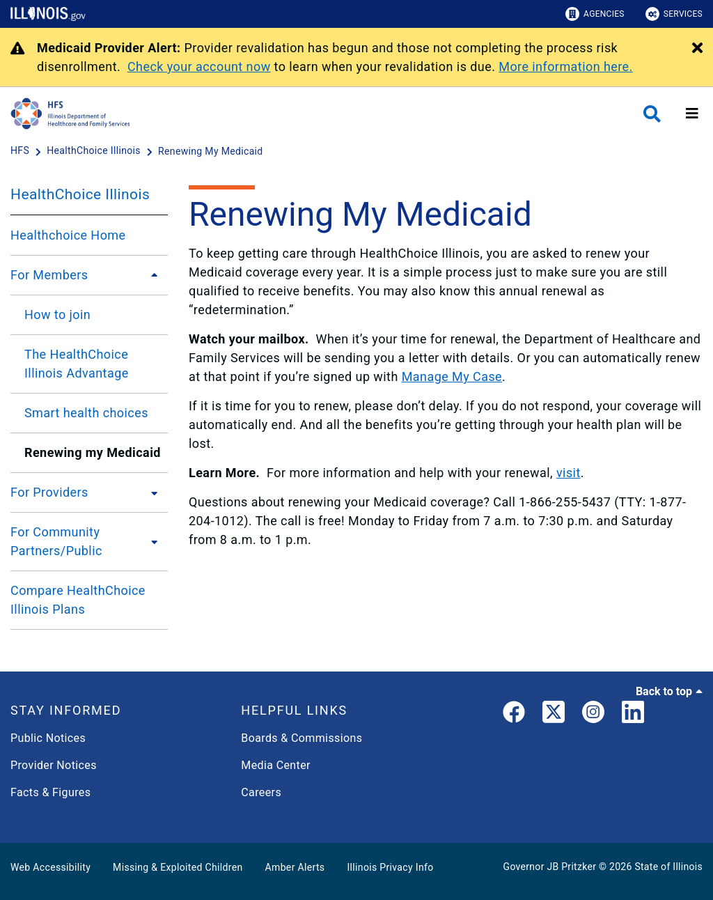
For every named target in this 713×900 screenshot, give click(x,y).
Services (674, 14)
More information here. (566, 66)
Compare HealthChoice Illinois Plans (78, 599)
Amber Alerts (295, 867)
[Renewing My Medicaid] (210, 151)
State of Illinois (668, 866)
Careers (261, 792)
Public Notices (48, 738)
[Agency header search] (652, 114)
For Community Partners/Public (56, 541)
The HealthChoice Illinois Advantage (76, 363)
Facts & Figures (50, 792)
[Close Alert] (697, 48)
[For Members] (150, 275)
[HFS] (21, 151)
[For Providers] (150, 492)
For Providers (49, 492)
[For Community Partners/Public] (155, 541)
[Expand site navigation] (692, 113)
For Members (49, 274)
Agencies (595, 14)
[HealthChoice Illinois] (95, 151)
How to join (57, 314)
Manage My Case (452, 376)
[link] (514, 715)
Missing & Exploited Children (177, 867)
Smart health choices (86, 412)
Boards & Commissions (301, 738)
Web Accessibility (50, 867)
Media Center (275, 765)
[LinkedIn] (633, 715)
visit (568, 472)
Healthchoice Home (68, 235)
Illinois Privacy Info (390, 867)
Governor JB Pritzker (550, 866)
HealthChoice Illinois (80, 194)
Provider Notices (53, 765)
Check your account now (199, 66)
